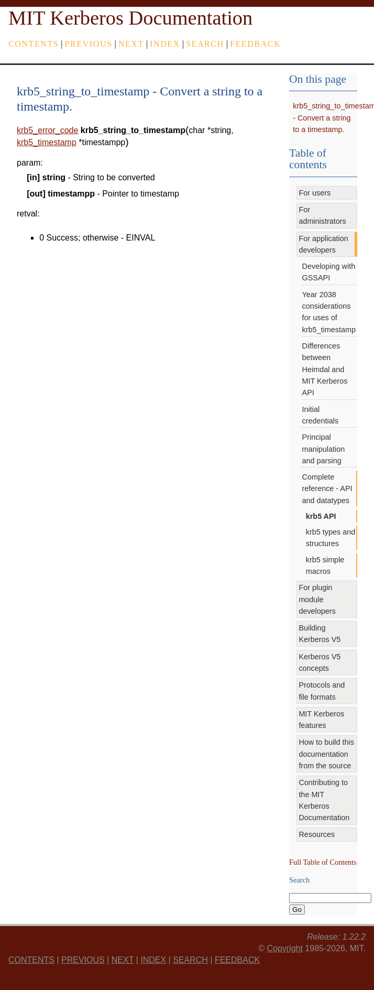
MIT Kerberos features (321, 720)
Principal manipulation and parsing (323, 449)
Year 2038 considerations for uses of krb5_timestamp (329, 312)
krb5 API (321, 516)
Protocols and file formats (322, 691)
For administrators (322, 215)
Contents (33, 43)
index (165, 43)
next (131, 43)
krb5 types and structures (330, 538)
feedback (255, 43)
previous (89, 43)
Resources (317, 834)
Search (205, 43)
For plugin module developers (317, 599)
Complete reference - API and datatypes (327, 489)
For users (315, 193)
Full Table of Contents (323, 862)
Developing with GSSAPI (329, 272)
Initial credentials (320, 415)
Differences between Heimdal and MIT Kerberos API (325, 369)
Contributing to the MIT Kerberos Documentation (324, 800)
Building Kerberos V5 (319, 634)
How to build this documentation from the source (326, 754)
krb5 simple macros (325, 565)
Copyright (284, 948)
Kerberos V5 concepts (319, 662)
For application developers (323, 244)
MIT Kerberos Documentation (130, 18)
